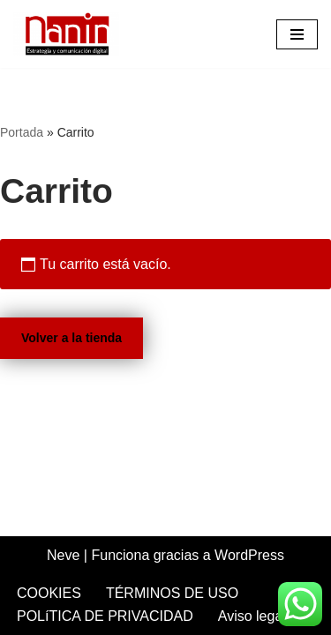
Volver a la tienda (71, 338)
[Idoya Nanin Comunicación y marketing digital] (70, 34)
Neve (63, 555)
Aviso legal (252, 616)
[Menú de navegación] (297, 34)
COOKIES (49, 593)
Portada (21, 132)
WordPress (249, 555)
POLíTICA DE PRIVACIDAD (105, 616)
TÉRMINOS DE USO (172, 593)
